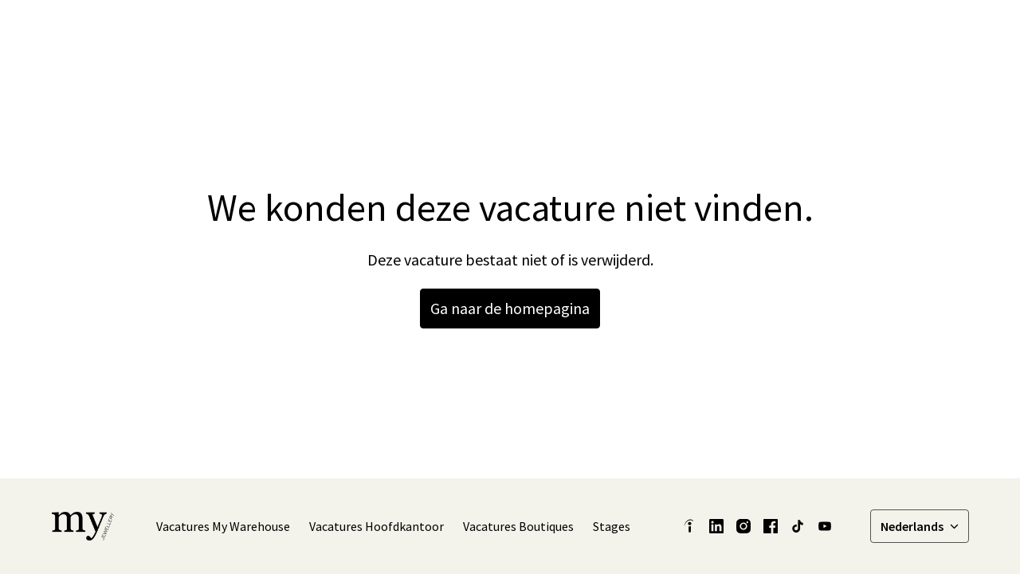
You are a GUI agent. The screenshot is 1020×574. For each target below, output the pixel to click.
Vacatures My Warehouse (223, 526)
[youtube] (824, 526)
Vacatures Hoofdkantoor (376, 526)
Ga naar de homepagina (510, 308)
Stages (611, 526)
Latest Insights (580, 32)
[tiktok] (866, 32)
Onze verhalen (683, 32)
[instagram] (831, 32)
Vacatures (932, 32)
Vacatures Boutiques (518, 526)
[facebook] (796, 32)
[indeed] (689, 526)
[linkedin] (761, 32)
